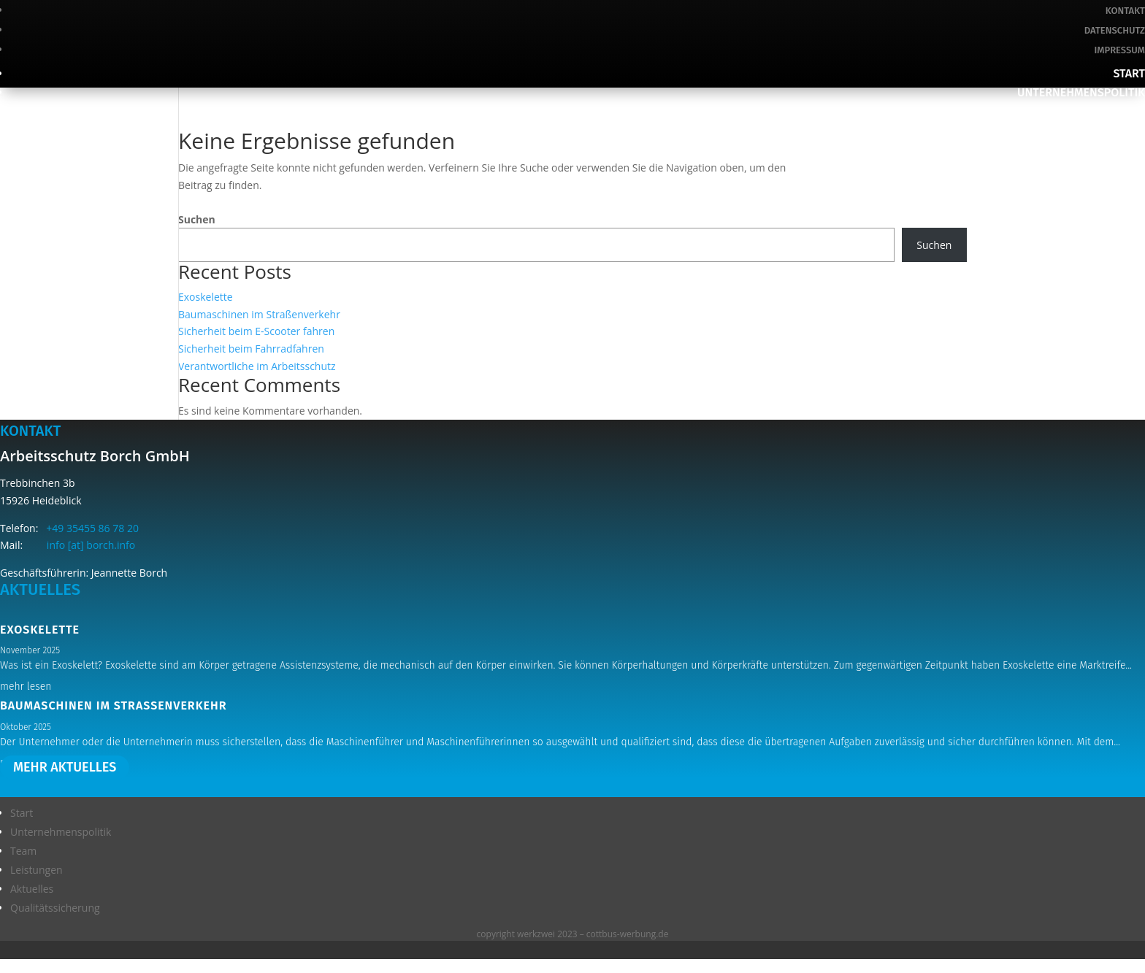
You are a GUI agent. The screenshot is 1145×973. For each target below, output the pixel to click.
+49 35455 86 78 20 (90, 528)
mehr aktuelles (64, 768)
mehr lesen (25, 686)
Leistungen (1112, 130)
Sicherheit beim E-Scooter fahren (256, 331)
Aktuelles (1116, 149)
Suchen (196, 219)
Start (1129, 73)
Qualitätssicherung (1086, 168)
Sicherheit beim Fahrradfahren (251, 348)
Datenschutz (1114, 30)
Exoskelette (205, 297)
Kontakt (1125, 10)
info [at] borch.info (80, 545)
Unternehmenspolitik (1081, 92)
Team (1131, 111)
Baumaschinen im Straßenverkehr (259, 314)
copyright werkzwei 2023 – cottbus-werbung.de (573, 934)
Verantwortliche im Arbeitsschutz (257, 366)
